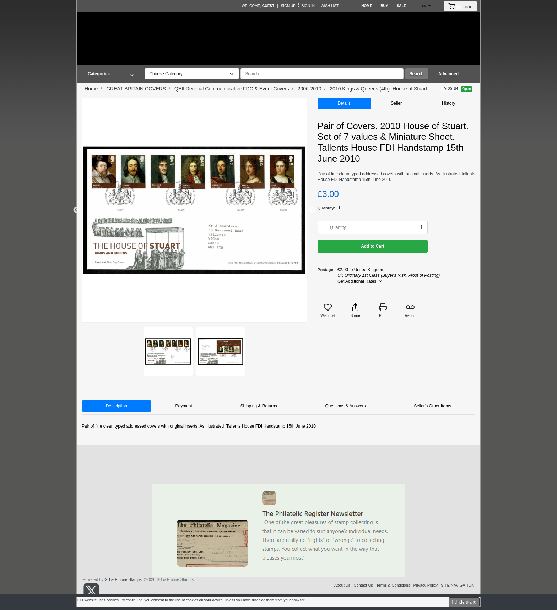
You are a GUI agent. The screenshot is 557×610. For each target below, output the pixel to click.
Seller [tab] (396, 103)
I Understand (464, 602)
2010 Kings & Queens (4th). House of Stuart (378, 89)
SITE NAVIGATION (457, 585)
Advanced (448, 73)
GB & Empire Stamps (123, 579)
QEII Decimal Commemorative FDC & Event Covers (231, 89)
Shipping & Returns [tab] (258, 405)
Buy (384, 6)
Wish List (330, 6)
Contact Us (363, 585)
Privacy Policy (425, 585)
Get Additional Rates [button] (360, 281)
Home (366, 6)
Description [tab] (116, 405)
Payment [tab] (183, 405)
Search (417, 73)
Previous (76, 210)
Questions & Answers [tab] (345, 405)
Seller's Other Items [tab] (432, 405)
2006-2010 (309, 89)
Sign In (308, 6)
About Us (342, 585)
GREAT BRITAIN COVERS (136, 89)
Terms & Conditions (393, 585)
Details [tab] (344, 103)
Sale (401, 6)
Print (383, 310)
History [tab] (448, 103)
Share (355, 310)
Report (410, 310)
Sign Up (288, 6)
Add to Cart (372, 246)
